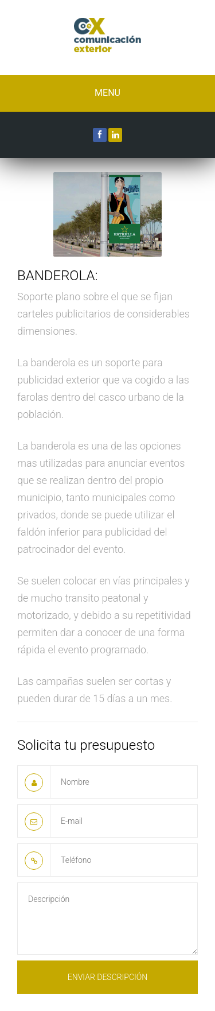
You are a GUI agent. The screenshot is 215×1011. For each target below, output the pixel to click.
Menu (107, 92)
